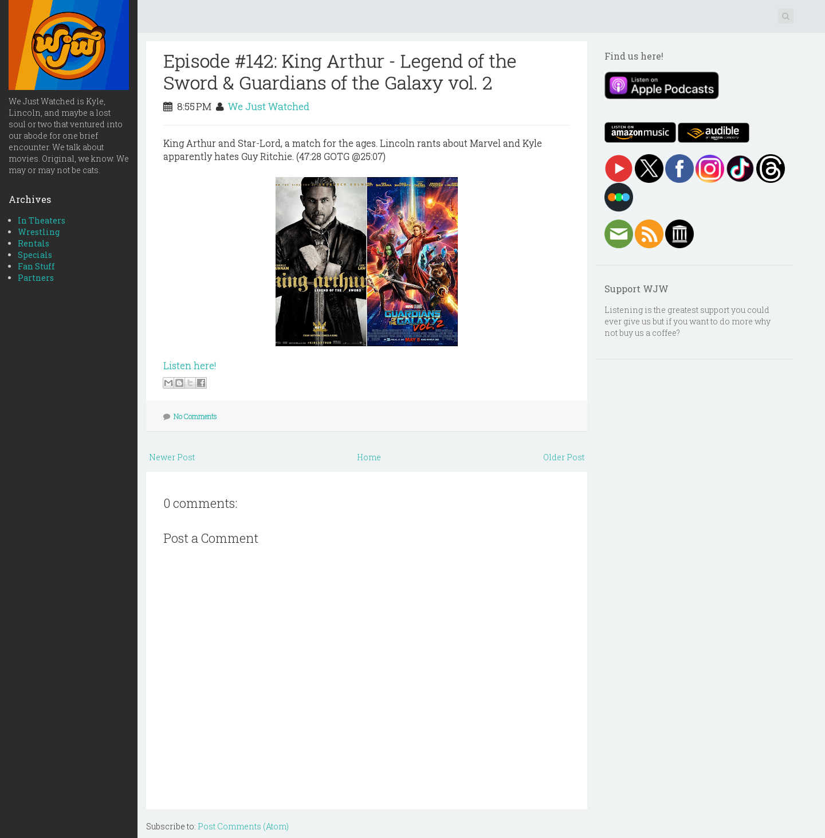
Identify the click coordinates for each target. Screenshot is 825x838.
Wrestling (39, 231)
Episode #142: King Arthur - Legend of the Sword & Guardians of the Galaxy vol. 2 (340, 71)
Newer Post (172, 457)
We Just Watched (268, 106)
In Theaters (41, 220)
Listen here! (189, 365)
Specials (35, 254)
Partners (36, 277)
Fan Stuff (36, 266)
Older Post (563, 457)
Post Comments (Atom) (243, 826)
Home (369, 457)
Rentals (33, 243)
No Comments (195, 416)
